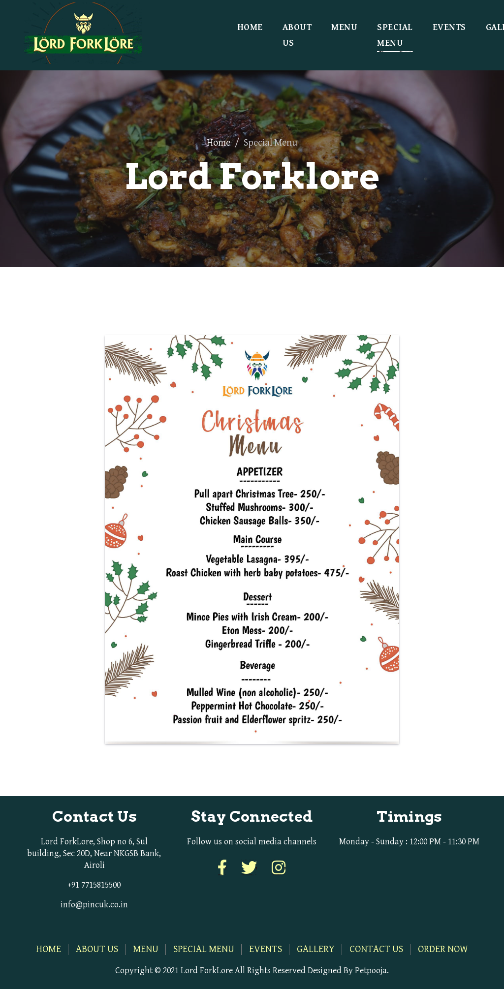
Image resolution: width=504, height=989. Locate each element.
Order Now (443, 949)
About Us (297, 35)
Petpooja (371, 970)
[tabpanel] (252, 531)
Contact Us (376, 949)
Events (449, 27)
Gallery (316, 949)
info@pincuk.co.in (94, 904)
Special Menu (395, 35)
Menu (344, 27)
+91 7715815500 (94, 885)
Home (250, 27)
